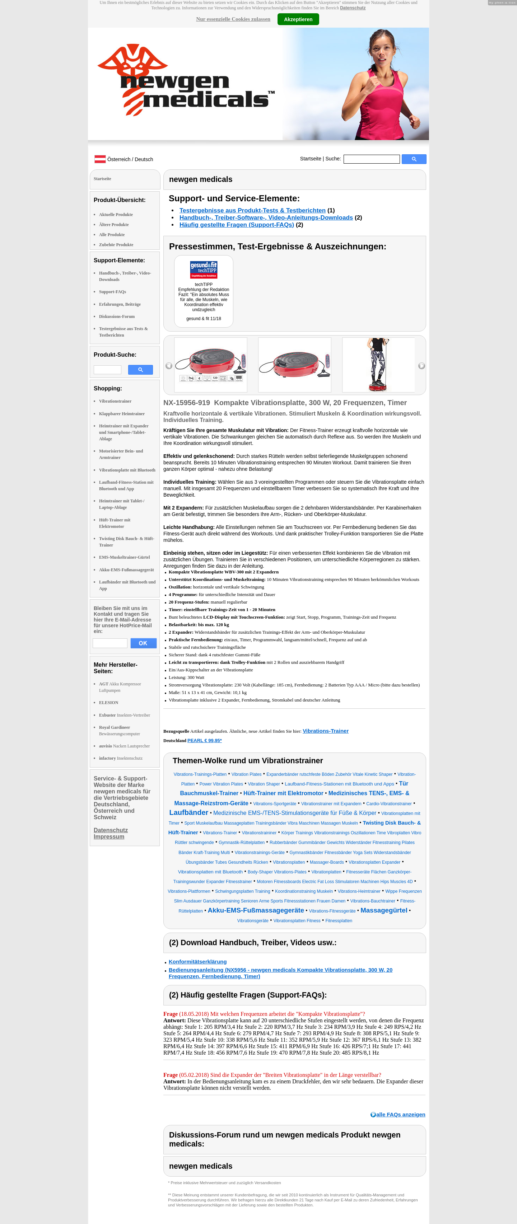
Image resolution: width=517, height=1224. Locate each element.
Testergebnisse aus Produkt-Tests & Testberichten (253, 210)
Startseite (310, 158)
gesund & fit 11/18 (203, 318)
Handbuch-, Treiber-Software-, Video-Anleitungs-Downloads (266, 217)
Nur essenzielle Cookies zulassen (233, 19)
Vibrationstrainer (115, 401)
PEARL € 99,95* (204, 740)
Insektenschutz (121, 758)
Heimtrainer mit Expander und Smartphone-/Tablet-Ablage (124, 432)
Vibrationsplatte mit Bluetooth (127, 470)
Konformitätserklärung (198, 961)
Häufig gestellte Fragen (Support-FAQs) (237, 224)
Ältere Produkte (114, 224)
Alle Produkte (112, 234)
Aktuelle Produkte (116, 214)
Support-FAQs (112, 291)
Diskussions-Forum (117, 316)
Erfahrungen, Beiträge (120, 304)
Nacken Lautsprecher (124, 746)
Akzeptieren (298, 19)
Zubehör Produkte (116, 244)
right (421, 365)
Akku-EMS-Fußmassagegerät (126, 569)
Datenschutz (352, 7)
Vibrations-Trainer (326, 731)
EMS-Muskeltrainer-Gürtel (124, 557)
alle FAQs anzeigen (400, 1114)
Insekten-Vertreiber (124, 715)
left (169, 365)
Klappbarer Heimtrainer (122, 413)
